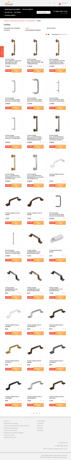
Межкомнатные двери (12, 9)
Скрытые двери (27, 9)
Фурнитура (8, 12)
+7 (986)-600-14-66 (60, 11)
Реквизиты (40, 430)
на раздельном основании (12, 28)
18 (61, 34)
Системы (17, 12)
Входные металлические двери (13, 432)
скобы (27, 28)
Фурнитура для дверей (11, 428)
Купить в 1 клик (16, 70)
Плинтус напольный (10, 437)
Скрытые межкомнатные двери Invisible (16, 425)
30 (64, 34)
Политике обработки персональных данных (53, 457)
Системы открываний (10, 430)
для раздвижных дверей (33, 30)
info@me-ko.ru (63, 442)
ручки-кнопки (51, 28)
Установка (40, 423)
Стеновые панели (9, 435)
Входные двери (10, 15)
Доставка (40, 428)
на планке (7, 30)
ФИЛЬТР (2, 51)
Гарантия (40, 425)
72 (66, 34)
